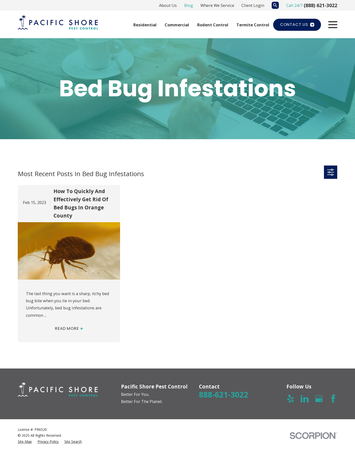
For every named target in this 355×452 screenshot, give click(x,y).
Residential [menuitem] (145, 25)
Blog (188, 5)
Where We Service (217, 5)
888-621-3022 (223, 394)
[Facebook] (333, 399)
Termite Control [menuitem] (252, 25)
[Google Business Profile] (319, 399)
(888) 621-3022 (320, 5)
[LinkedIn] (305, 399)
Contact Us (297, 24)
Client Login (252, 5)
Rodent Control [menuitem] (212, 25)
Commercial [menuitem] (177, 25)
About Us (168, 5)
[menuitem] (25, 442)
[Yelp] (290, 399)
